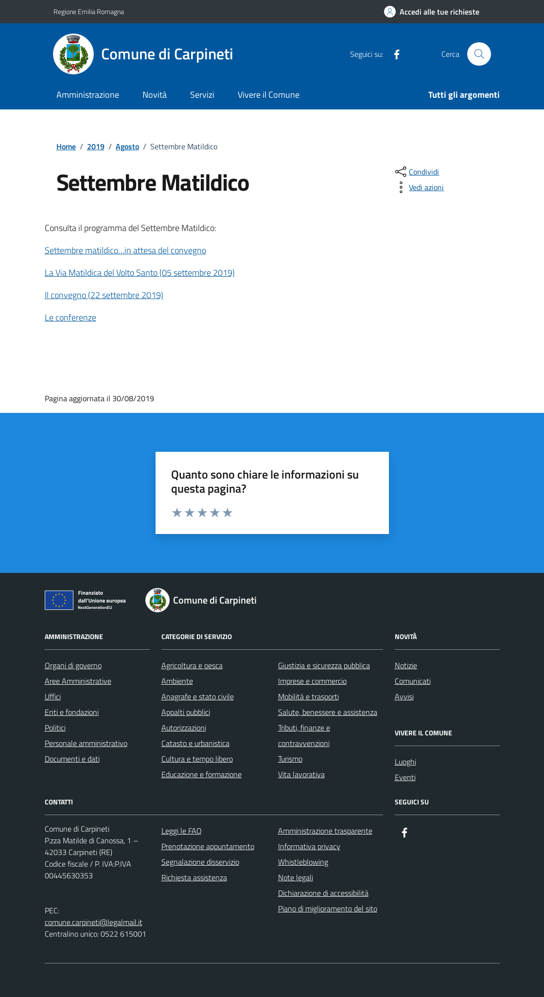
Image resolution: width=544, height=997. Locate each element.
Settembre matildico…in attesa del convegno (125, 250)
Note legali (295, 877)
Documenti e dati (72, 759)
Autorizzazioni (183, 727)
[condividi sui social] (416, 171)
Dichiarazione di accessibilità (323, 893)
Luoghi (405, 761)
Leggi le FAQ (181, 831)
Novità (154, 94)
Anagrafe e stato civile (197, 696)
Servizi (202, 94)
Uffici (53, 696)
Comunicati (413, 681)
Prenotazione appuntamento (207, 846)
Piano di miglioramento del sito (327, 908)
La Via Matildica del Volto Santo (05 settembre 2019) (140, 272)
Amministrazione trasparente (325, 831)
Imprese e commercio (312, 681)
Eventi (405, 777)
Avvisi (404, 696)
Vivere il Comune (268, 94)
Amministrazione (87, 94)
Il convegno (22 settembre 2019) (104, 295)
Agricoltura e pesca (192, 665)
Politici (55, 727)
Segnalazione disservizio (200, 862)
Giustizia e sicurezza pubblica (324, 665)
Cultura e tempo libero (197, 759)
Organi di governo (73, 665)
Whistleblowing (303, 862)
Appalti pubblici (185, 712)
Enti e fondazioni (72, 712)
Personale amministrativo (86, 743)
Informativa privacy (309, 846)
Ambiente (177, 681)
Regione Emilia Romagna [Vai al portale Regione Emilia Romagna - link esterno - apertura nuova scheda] (88, 11)
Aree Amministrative (78, 681)
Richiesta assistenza (194, 877)
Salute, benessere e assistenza (327, 712)
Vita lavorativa (301, 774)
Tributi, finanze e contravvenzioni (304, 735)
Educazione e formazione (201, 774)
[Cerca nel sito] (479, 54)
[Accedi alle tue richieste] (431, 11)
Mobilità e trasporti (308, 696)
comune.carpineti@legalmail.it (93, 922)
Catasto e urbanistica (195, 743)
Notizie (406, 665)
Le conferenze (70, 317)
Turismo (290, 759)
